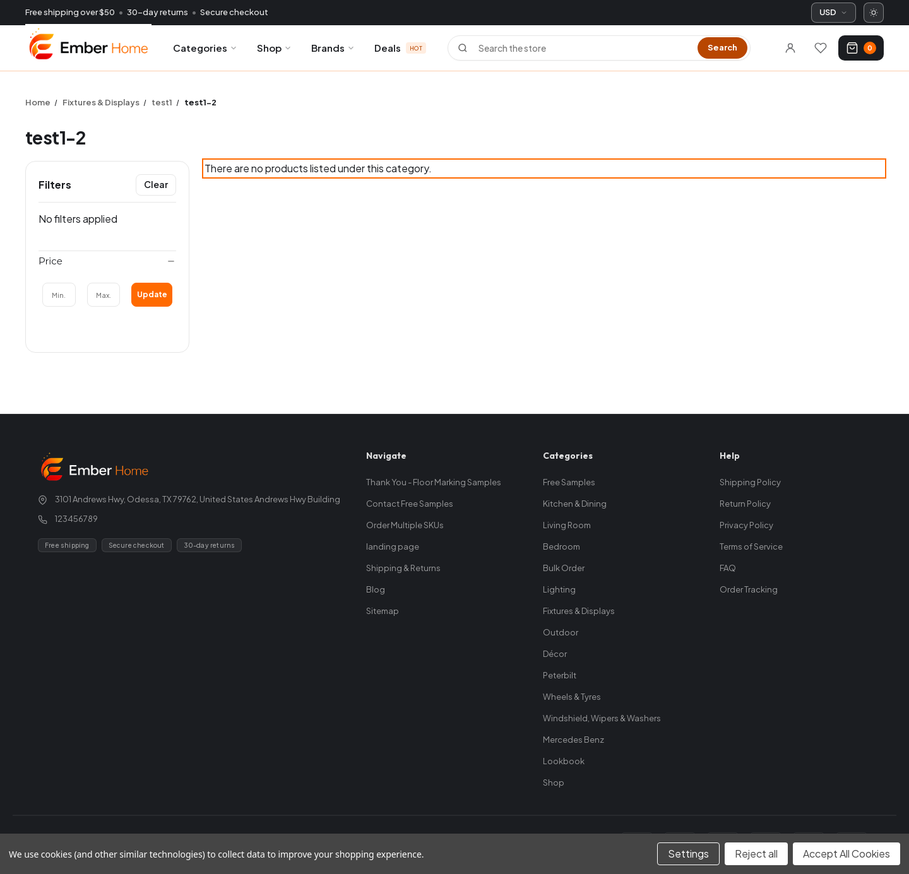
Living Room (567, 525)
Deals (400, 48)
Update (152, 294)
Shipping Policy (750, 482)
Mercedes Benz (573, 740)
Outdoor (560, 632)
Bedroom (561, 546)
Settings (688, 853)
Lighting (559, 589)
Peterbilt (559, 675)
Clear (156, 184)
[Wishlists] (820, 48)
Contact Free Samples (409, 504)
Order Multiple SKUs (405, 525)
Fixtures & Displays (579, 611)
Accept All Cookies (846, 853)
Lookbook (564, 761)
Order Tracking (749, 589)
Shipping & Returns (403, 568)
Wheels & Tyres (572, 697)
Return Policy (745, 504)
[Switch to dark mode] (874, 13)
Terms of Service (751, 546)
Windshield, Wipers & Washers (602, 718)
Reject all (756, 853)
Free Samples (569, 482)
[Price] (107, 261)
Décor (555, 654)
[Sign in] (790, 48)
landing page (392, 546)
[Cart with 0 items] (861, 48)
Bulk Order (564, 568)
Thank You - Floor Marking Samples (433, 482)
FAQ (728, 568)
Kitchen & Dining (575, 504)
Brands (333, 48)
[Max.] (104, 295)
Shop (274, 48)
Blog (375, 589)
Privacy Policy (746, 525)
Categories (205, 48)
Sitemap (382, 611)
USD (833, 12)
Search (722, 47)
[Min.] (59, 295)
